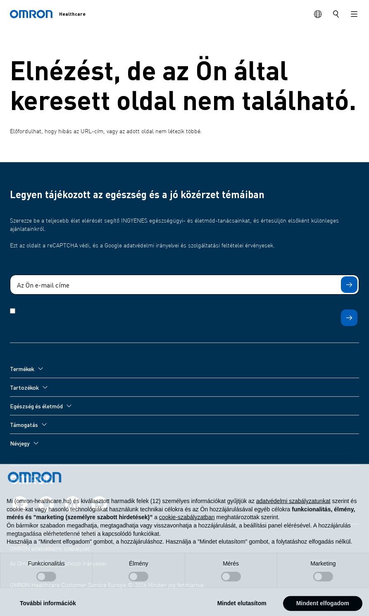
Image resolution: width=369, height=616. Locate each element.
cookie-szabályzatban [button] (187, 526)
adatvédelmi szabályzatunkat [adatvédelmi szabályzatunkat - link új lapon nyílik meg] (293, 509)
